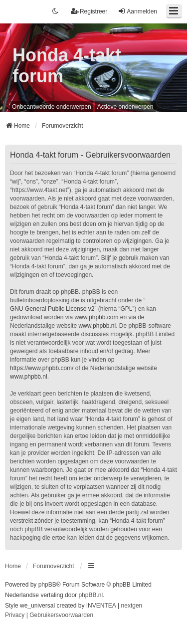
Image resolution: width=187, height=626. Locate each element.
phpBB (47, 584)
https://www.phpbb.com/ (41, 368)
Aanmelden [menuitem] (137, 11)
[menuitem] (14, 615)
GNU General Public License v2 (52, 308)
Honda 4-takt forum (66, 65)
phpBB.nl (90, 595)
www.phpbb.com (96, 317)
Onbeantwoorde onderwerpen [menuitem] (51, 106)
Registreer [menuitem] (89, 11)
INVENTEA (101, 605)
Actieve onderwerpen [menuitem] (125, 106)
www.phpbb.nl (97, 325)
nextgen (132, 605)
